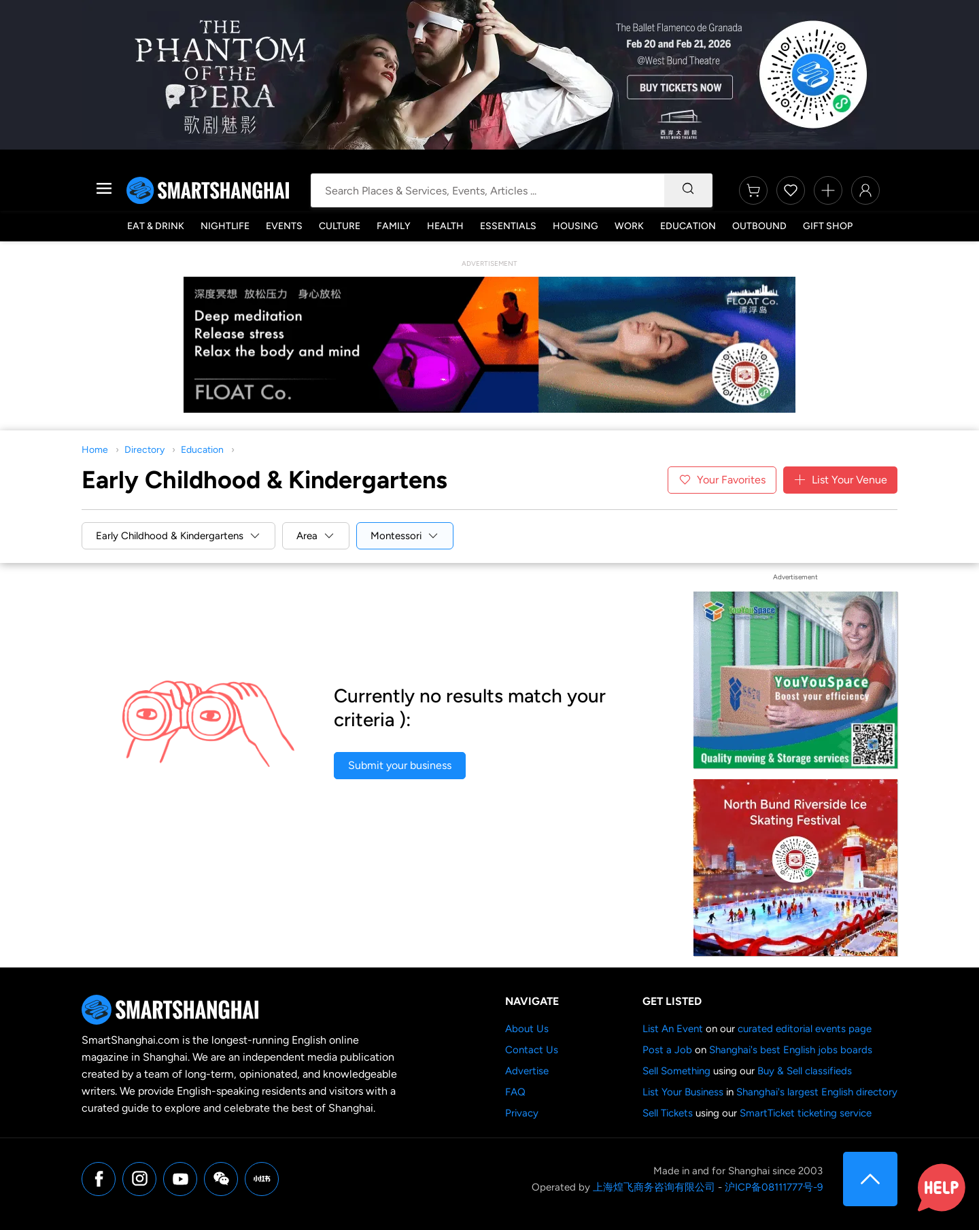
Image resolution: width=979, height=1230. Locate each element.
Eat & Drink (155, 226)
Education (688, 226)
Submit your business (399, 765)
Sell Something (676, 1071)
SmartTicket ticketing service (806, 1113)
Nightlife (225, 226)
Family (394, 226)
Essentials (508, 226)
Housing (575, 226)
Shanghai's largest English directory (816, 1092)
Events (284, 226)
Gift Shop (828, 226)
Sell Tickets (667, 1113)
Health (445, 226)
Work (629, 226)
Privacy (521, 1113)
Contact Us (531, 1050)
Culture (339, 226)
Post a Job (667, 1050)
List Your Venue (840, 480)
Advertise (527, 1071)
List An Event (672, 1029)
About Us (527, 1029)
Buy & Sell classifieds (804, 1071)
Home (95, 450)
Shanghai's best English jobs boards (790, 1050)
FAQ (515, 1092)
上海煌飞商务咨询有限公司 (654, 1187)
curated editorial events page (805, 1029)
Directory (144, 450)
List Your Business (682, 1092)
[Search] (688, 190)
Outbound (759, 226)
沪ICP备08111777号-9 (774, 1187)
